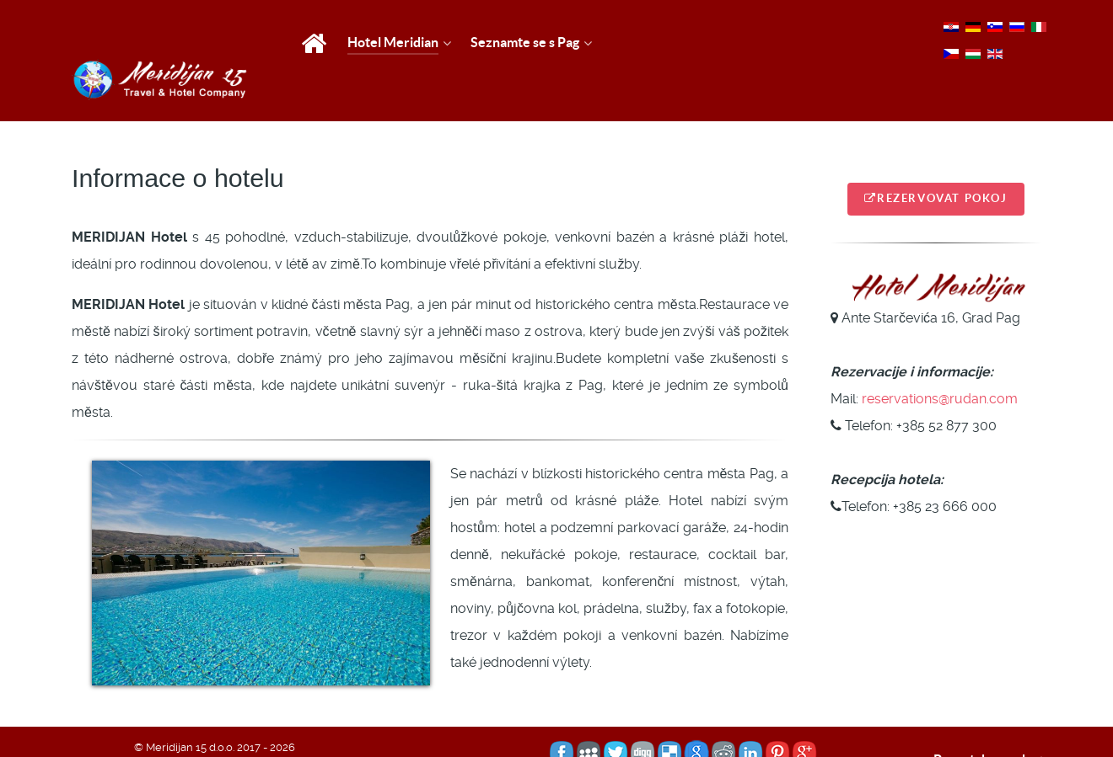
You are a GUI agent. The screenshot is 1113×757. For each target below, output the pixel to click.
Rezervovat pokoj (935, 161)
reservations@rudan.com (940, 361)
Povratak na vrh (991, 722)
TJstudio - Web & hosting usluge (291, 727)
